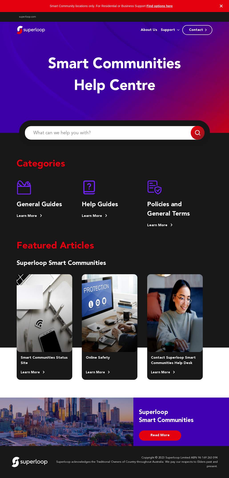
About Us (149, 30)
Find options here (160, 6)
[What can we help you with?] (114, 133)
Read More (160, 435)
